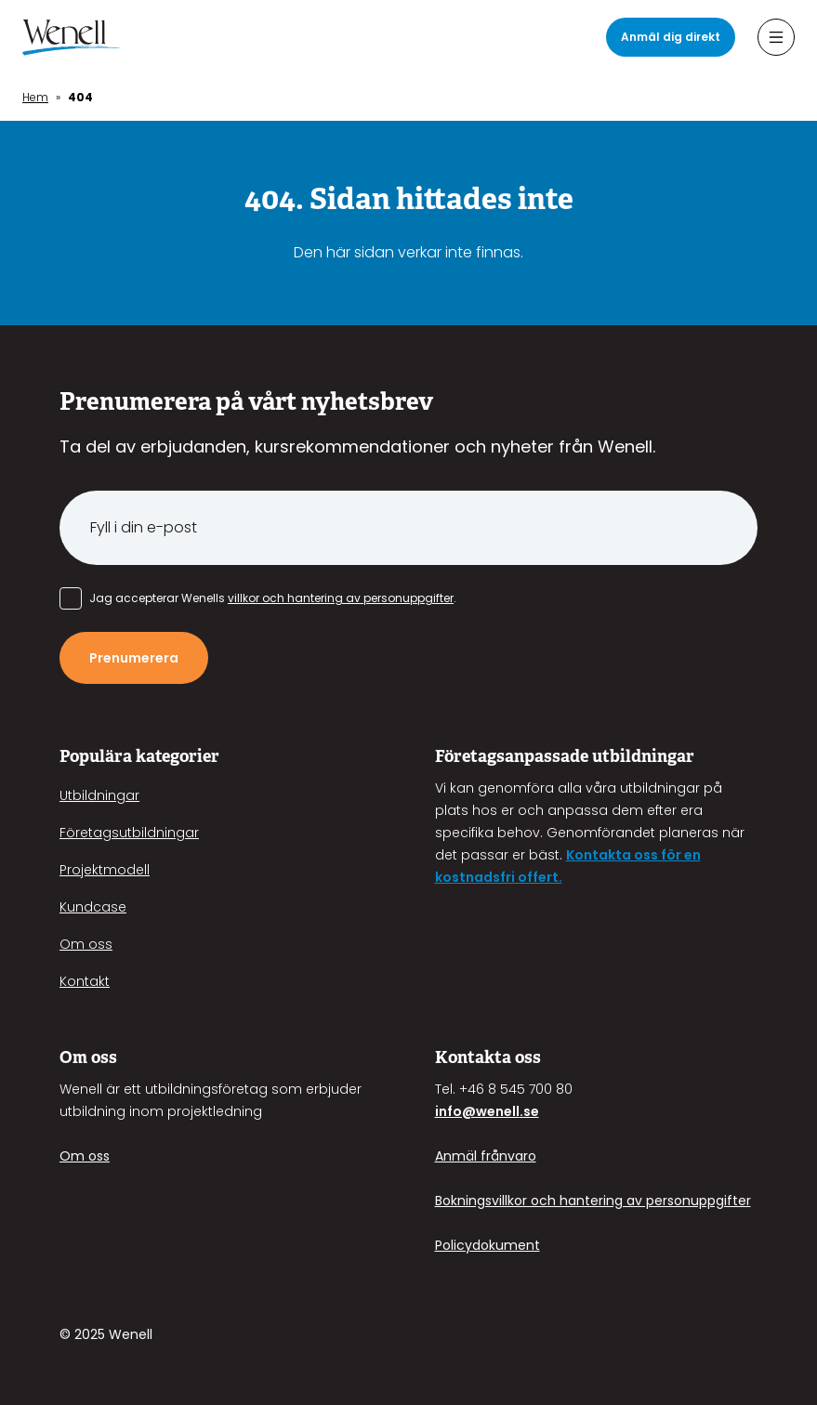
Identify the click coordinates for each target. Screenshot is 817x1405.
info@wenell (477, 1111)
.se (529, 1111)
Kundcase (92, 907)
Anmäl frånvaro (485, 1156)
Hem (35, 97)
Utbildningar (99, 795)
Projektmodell (104, 869)
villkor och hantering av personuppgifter (341, 598)
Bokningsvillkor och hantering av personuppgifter (593, 1200)
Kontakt (84, 981)
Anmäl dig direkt (670, 37)
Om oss (85, 944)
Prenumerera (133, 658)
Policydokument (487, 1245)
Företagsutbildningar (129, 832)
